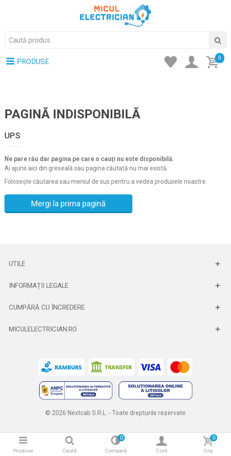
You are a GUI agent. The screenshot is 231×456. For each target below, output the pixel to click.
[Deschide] (115, 263)
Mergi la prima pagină (68, 203)
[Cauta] (218, 40)
